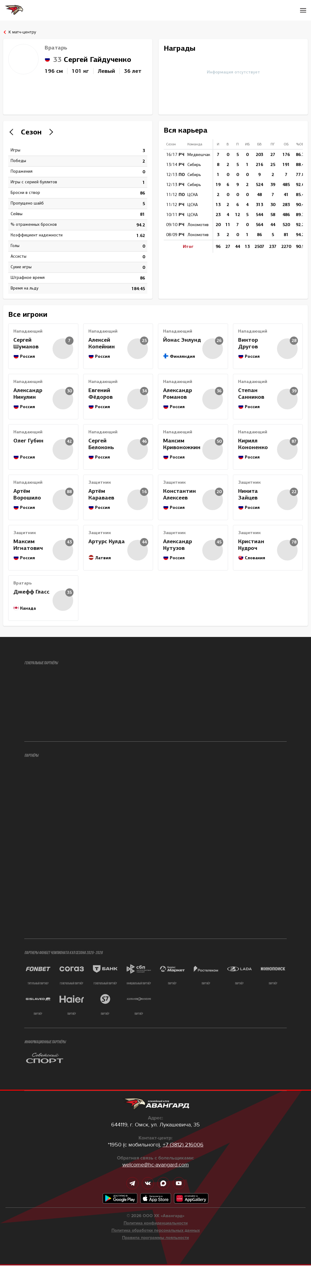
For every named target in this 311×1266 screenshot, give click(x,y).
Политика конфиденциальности (156, 1224)
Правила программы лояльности (155, 1238)
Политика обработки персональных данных (155, 1231)
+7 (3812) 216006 (183, 1145)
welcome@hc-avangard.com (155, 1165)
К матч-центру (22, 32)
